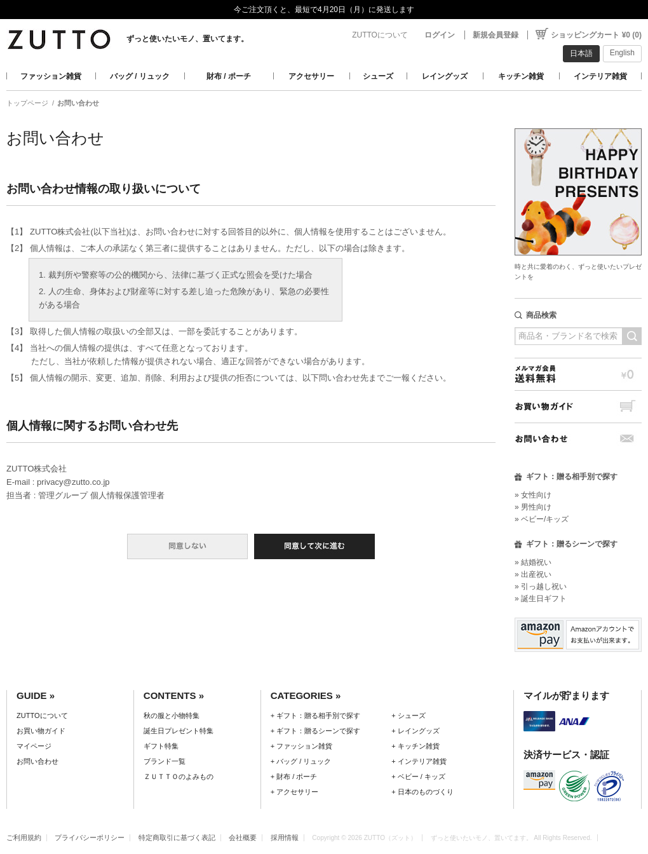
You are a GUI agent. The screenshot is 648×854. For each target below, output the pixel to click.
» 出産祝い (533, 574)
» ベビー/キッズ (542, 519)
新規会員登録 (495, 34)
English (622, 52)
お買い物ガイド (578, 406)
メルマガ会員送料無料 (578, 374)
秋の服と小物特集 (171, 715)
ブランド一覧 (165, 761)
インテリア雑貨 (600, 76)
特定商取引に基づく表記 (176, 837)
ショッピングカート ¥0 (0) (596, 34)
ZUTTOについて (380, 34)
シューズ (378, 76)
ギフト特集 (161, 746)
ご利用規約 (23, 837)
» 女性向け (533, 495)
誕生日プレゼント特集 (178, 731)
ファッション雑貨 (50, 76)
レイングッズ (445, 76)
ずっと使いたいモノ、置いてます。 (187, 38)
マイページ (34, 746)
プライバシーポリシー (90, 837)
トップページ (27, 103)
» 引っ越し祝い (541, 586)
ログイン (439, 34)
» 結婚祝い (533, 562)
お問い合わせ (578, 439)
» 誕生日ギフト (541, 598)
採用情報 (285, 837)
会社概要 (243, 837)
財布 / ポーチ (228, 76)
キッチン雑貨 (521, 76)
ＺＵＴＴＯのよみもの (178, 776)
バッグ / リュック (140, 76)
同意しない (187, 546)
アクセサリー (311, 76)
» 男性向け (533, 507)
